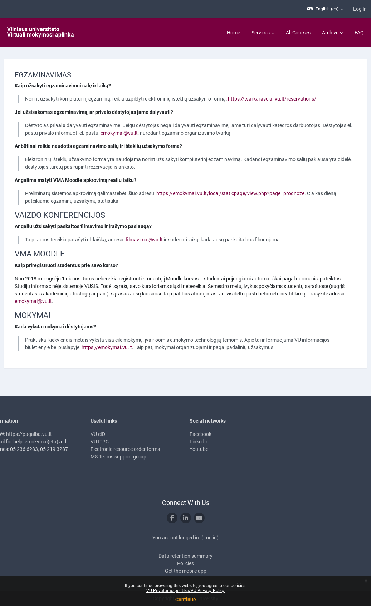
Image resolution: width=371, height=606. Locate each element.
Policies (185, 563)
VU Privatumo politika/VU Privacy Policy (185, 590)
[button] (325, 9)
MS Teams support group (125, 457)
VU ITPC (106, 441)
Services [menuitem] (261, 32)
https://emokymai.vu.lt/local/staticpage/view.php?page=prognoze (244, 193)
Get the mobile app (185, 571)
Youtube (199, 449)
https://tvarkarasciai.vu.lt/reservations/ (285, 99)
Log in (360, 9)
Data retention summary (185, 556)
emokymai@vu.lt (163, 133)
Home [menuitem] (233, 32)
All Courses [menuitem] (298, 32)
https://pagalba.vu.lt (42, 434)
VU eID (104, 434)
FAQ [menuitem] (359, 32)
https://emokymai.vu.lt (148, 347)
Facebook (201, 434)
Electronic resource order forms (131, 449)
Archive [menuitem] (330, 32)
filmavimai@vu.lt (157, 239)
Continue (185, 599)
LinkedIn (199, 441)
